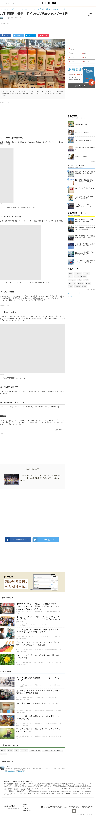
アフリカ (85, 61)
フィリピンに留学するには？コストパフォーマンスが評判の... (85, 261)
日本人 (86, 280)
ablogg (16, 808)
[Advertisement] (32, 513)
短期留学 (80, 283)
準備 (70, 286)
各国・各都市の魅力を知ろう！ (84, 140)
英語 (70, 273)
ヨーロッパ (72, 57)
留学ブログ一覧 (27, 810)
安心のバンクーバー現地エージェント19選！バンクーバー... (85, 205)
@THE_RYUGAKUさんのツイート (77, 293)
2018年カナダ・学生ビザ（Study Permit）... (85, 189)
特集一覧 (93, 161)
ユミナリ (8, 766)
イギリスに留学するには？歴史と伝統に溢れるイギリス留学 (85, 236)
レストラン (72, 280)
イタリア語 (78, 273)
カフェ (83, 276)
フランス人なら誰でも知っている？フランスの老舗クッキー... (84, 197)
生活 (16, 750)
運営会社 (25, 804)
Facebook (25, 808)
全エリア (72, 49)
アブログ (70, 296)
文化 (70, 276)
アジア (71, 61)
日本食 (88, 283)
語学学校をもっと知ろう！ (83, 132)
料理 (84, 286)
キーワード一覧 (91, 289)
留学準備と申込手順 (81, 124)
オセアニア (86, 57)
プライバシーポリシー (28, 806)
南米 (84, 53)
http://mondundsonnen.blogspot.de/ (14, 771)
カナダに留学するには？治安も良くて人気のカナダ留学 (85, 228)
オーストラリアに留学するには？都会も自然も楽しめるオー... (85, 245)
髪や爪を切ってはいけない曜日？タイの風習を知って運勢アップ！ (85, 172)
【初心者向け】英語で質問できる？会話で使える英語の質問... (84, 181)
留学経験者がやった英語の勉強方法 (85, 148)
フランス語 (72, 283)
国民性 (77, 276)
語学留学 (77, 286)
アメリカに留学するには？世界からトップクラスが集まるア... (85, 220)
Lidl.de (3, 374)
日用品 (10, 750)
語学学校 (86, 273)
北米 (71, 53)
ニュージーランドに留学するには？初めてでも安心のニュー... (84, 253)
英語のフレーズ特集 (81, 156)
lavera (3, 203)
